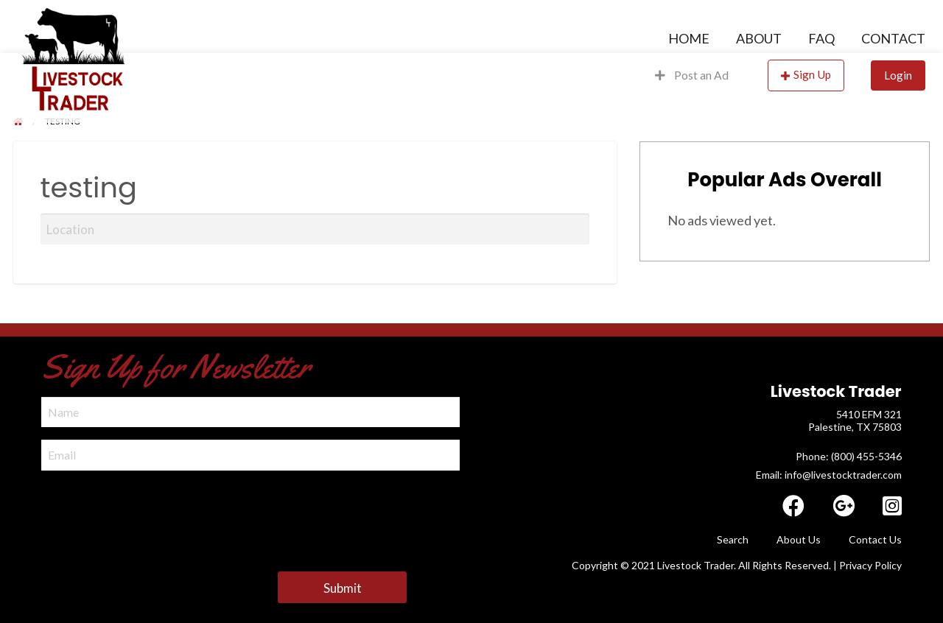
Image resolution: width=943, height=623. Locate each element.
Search (733, 539)
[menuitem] (689, 38)
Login (898, 75)
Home (688, 38)
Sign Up (812, 74)
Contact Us (875, 539)
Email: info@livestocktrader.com (829, 474)
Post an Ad (692, 75)
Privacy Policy (870, 565)
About (759, 38)
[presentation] (153, 512)
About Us (799, 539)
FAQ (821, 38)
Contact (893, 38)
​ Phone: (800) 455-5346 (847, 456)
